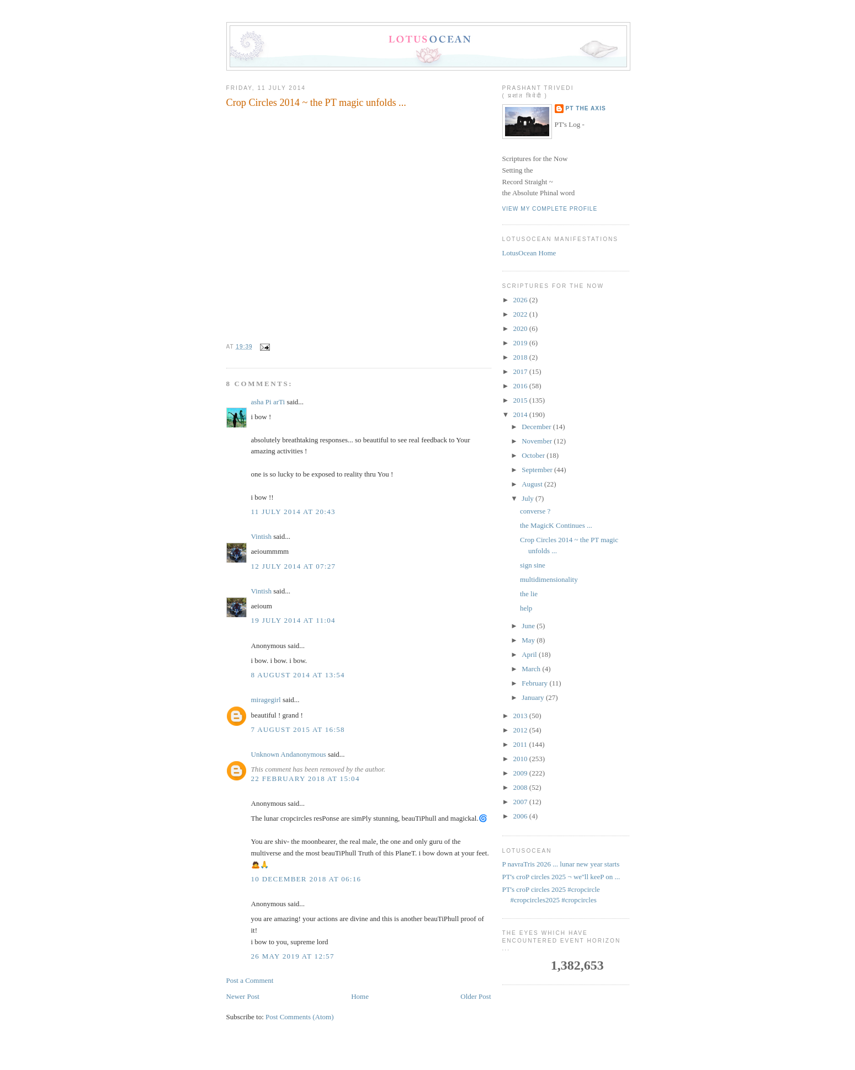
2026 (521, 300)
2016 (521, 386)
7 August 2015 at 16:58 (298, 729)
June (529, 626)
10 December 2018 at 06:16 (306, 879)
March (532, 669)
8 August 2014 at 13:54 (298, 675)
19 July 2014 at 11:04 (293, 620)
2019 (521, 343)
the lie (529, 594)
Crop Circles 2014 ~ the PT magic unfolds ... (316, 102)
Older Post (475, 996)
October (534, 455)
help (526, 608)
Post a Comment (250, 980)
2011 (521, 744)
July (528, 498)
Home (360, 996)
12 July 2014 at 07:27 (293, 566)
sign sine (532, 565)
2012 (521, 730)
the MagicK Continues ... (556, 525)
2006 (521, 816)
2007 (521, 802)
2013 (521, 715)
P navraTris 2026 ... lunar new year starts (561, 864)
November (538, 441)
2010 (521, 759)
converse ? (535, 511)
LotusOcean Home (529, 253)
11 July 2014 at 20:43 (293, 511)
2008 (521, 787)
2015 (521, 400)
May (529, 640)
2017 (521, 371)
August (533, 484)
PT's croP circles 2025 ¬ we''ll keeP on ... (561, 877)
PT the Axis (586, 108)
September (538, 470)
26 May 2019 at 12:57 (292, 956)
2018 (521, 357)
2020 (521, 328)
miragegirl (266, 700)
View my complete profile (550, 209)
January (534, 697)
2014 (521, 414)
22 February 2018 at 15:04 (305, 778)
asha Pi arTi (268, 402)
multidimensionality (549, 579)
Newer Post (242, 996)
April (530, 654)
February (535, 683)
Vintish (261, 536)
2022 (521, 314)
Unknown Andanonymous (288, 754)
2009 (521, 773)
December (537, 426)
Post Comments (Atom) (299, 1017)
